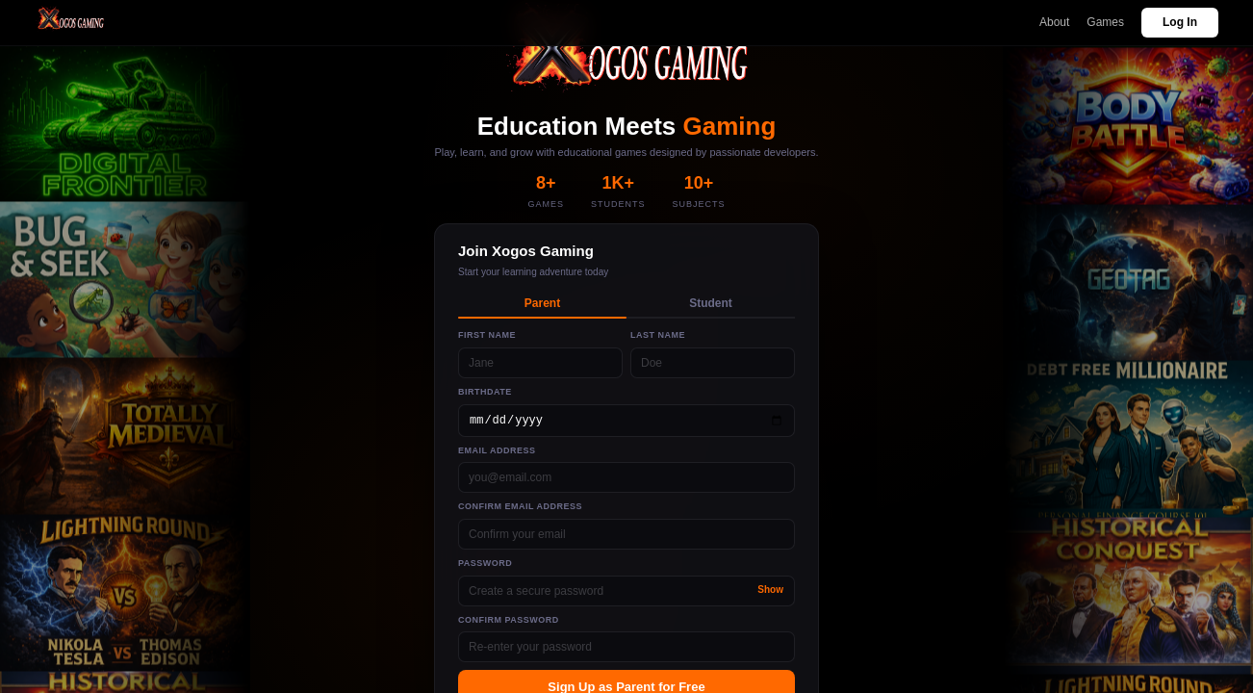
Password (485, 563)
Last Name (657, 335)
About (1054, 22)
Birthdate (485, 392)
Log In (1180, 22)
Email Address (497, 450)
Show (770, 589)
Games (1105, 22)
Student (710, 303)
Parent (542, 303)
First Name (487, 335)
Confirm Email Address (520, 506)
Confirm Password (508, 620)
